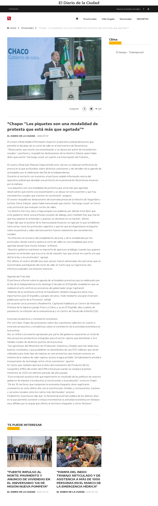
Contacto (13, 9)
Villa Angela (108, 19)
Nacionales (126, 19)
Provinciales (90, 19)
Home (13, 28)
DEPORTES (142, 19)
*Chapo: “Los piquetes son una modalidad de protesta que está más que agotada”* (84, 28)
